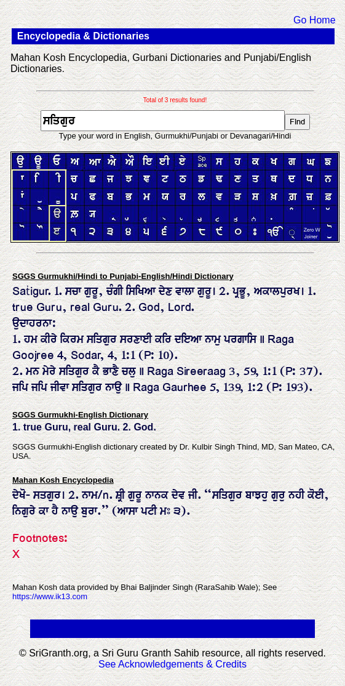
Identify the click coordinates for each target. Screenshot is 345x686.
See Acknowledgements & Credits (172, 664)
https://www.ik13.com (49, 596)
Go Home (314, 20)
